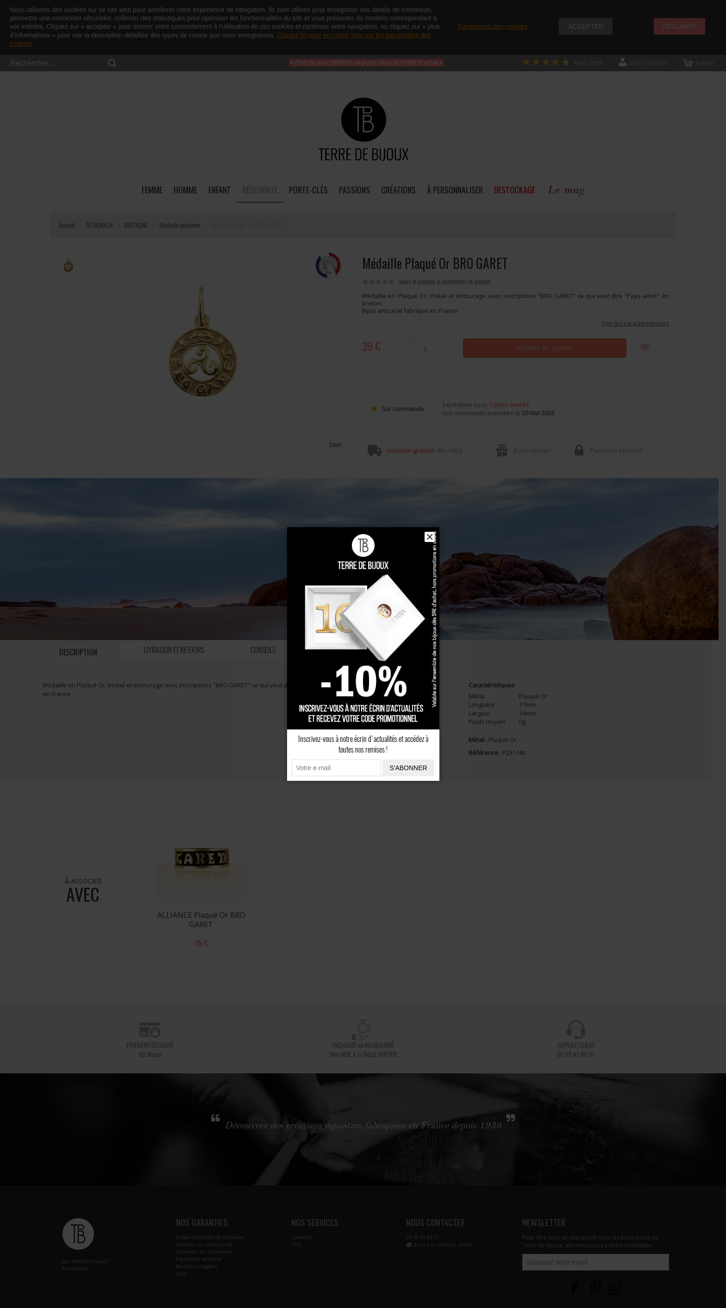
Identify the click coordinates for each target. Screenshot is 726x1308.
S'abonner (408, 768)
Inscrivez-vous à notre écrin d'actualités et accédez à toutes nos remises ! (363, 744)
